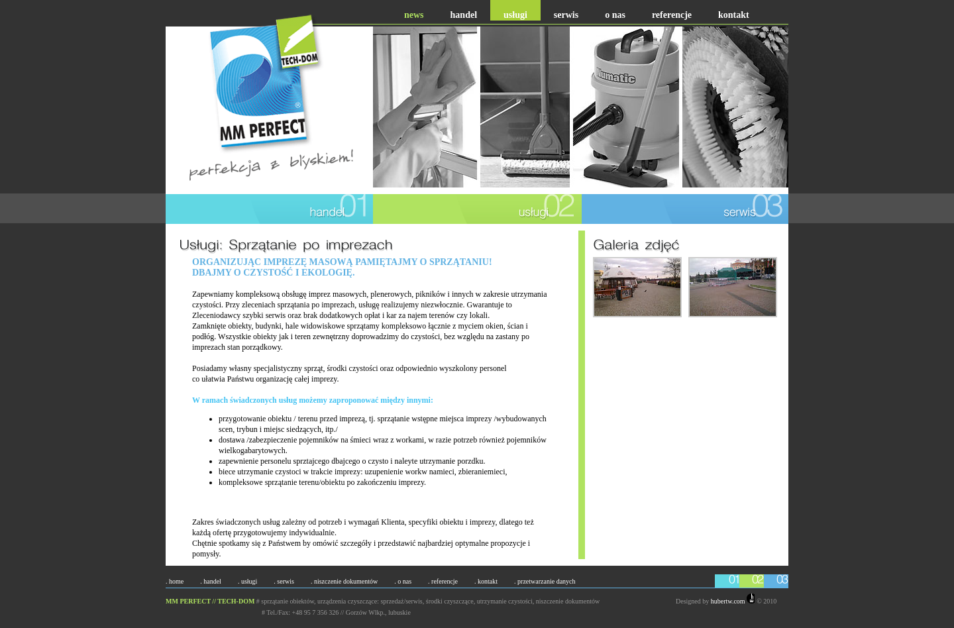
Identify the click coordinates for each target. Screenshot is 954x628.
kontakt (733, 15)
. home (175, 581)
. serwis (284, 581)
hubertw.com (733, 601)
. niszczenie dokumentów (344, 581)
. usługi (247, 581)
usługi (515, 15)
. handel (210, 581)
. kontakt (486, 581)
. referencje (443, 581)
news (414, 15)
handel (463, 15)
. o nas (402, 581)
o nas (615, 15)
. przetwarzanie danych (544, 581)
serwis (566, 15)
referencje (672, 15)
